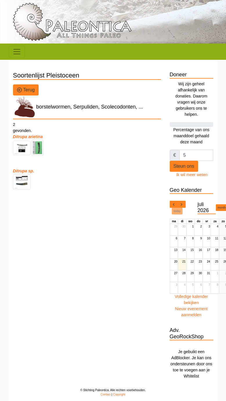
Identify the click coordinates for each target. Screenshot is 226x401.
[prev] (174, 204)
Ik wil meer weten (191, 174)
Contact (106, 394)
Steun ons (183, 166)
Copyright (119, 394)
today (177, 211)
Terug (26, 90)
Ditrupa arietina (28, 136)
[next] (182, 204)
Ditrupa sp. (23, 171)
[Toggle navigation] (17, 51)
